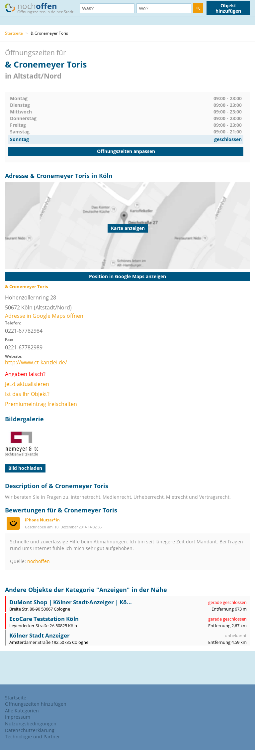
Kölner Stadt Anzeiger (39, 635)
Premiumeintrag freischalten (41, 404)
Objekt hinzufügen (228, 8)
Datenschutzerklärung (29, 730)
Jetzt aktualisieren (27, 384)
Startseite (14, 33)
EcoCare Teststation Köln (44, 619)
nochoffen (38, 561)
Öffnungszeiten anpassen (126, 151)
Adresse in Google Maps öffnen (44, 315)
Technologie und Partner (32, 736)
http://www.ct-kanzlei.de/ (36, 362)
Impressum (17, 717)
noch (42, 7)
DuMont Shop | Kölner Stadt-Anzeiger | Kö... (70, 602)
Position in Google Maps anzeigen (127, 276)
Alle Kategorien (22, 710)
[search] (198, 8)
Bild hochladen (25, 468)
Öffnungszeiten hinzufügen (35, 704)
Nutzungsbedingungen (30, 723)
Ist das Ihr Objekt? (27, 394)
